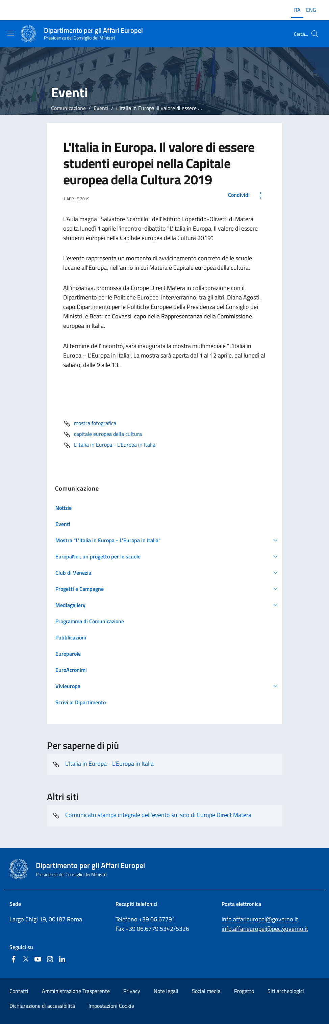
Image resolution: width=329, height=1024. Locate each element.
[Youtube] (38, 959)
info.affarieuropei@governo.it (260, 919)
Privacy (131, 991)
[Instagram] (50, 959)
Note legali (166, 991)
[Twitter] (26, 959)
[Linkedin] (62, 959)
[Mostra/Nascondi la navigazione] (11, 33)
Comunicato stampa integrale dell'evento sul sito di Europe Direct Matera (151, 815)
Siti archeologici (286, 991)
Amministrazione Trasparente (76, 991)
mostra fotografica (89, 423)
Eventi (101, 108)
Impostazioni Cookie (111, 1006)
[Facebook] (13, 959)
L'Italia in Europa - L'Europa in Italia (109, 445)
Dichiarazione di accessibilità (42, 1006)
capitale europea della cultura (102, 434)
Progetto (244, 991)
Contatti (18, 991)
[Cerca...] (315, 34)
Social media (206, 991)
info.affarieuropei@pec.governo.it (265, 928)
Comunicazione (68, 108)
